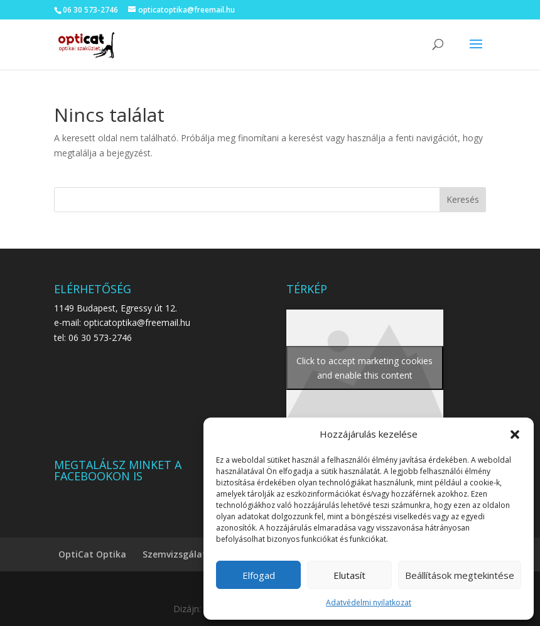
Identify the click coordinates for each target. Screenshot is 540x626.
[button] (515, 434)
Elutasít (349, 575)
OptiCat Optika (92, 554)
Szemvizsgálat (175, 554)
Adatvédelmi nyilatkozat (368, 602)
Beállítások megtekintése (459, 575)
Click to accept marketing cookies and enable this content (364, 368)
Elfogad (258, 575)
